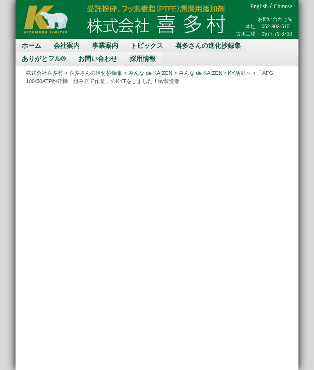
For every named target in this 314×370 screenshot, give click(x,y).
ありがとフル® (44, 58)
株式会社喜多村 (44, 73)
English (259, 6)
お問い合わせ (97, 58)
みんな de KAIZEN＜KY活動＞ (215, 73)
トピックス (146, 45)
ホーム (31, 45)
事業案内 (105, 45)
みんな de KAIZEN (150, 73)
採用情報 (143, 58)
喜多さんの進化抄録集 (208, 45)
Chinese (283, 6)
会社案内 (67, 45)
